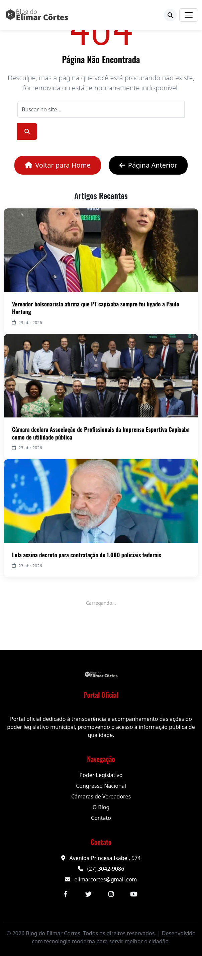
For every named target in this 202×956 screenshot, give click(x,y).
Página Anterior (148, 165)
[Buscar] (170, 15)
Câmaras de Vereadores (101, 796)
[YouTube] (133, 894)
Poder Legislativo (101, 775)
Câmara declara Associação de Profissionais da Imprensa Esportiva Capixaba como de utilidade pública (101, 433)
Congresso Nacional (101, 785)
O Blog (101, 807)
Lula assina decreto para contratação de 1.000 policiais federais (86, 554)
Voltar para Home (57, 165)
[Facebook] (65, 894)
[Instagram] (111, 894)
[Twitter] (88, 894)
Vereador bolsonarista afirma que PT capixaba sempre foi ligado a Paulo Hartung (95, 307)
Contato (101, 818)
